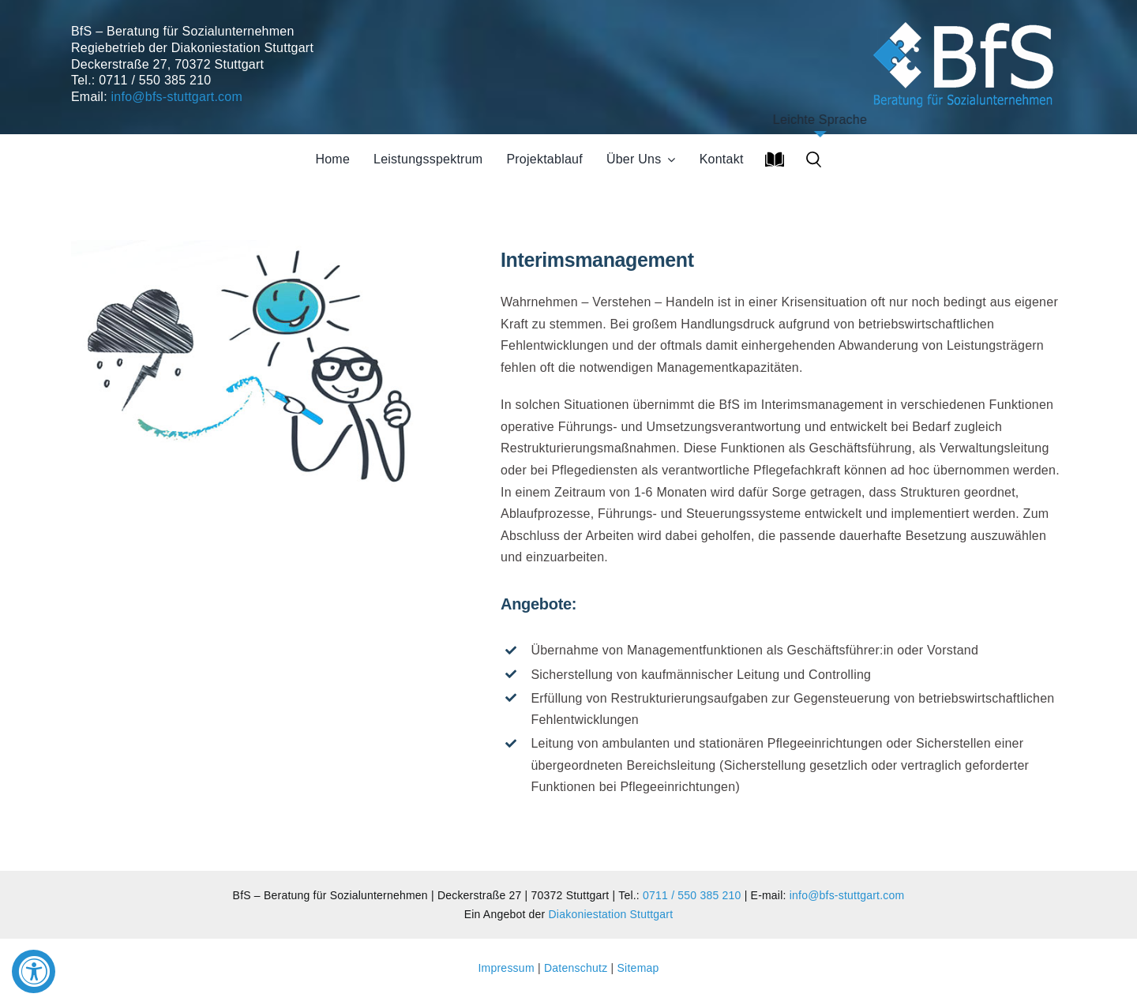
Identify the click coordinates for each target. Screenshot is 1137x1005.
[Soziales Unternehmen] (966, 19)
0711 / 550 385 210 (692, 895)
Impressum (508, 968)
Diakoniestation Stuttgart (611, 914)
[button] (814, 159)
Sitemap (638, 968)
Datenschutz (575, 968)
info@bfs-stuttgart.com (176, 96)
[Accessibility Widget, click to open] (33, 971)
